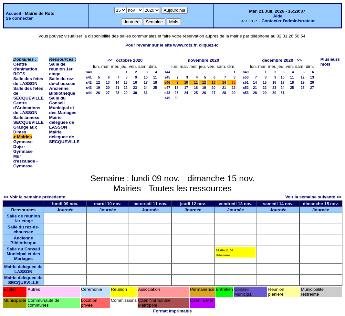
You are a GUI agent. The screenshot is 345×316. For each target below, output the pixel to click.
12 (98, 82)
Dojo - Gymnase (23, 149)
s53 (246, 93)
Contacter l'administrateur (288, 20)
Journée (65, 209)
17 (146, 82)
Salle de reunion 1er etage (61, 69)
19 (98, 88)
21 (117, 88)
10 (146, 77)
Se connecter (19, 18)
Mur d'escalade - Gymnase (25, 161)
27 (108, 93)
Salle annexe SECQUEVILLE (28, 120)
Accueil (13, 13)
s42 (89, 82)
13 (108, 82)
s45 (167, 77)
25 (155, 88)
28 (117, 93)
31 (146, 93)
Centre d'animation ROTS (25, 69)
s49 (167, 98)
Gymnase (23, 141)
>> (299, 60)
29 (126, 93)
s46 (167, 82)
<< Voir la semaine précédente (34, 197)
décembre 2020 (277, 60)
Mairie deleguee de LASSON (61, 122)
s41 (89, 77)
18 (155, 82)
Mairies (24, 136)
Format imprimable (172, 311)
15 (126, 82)
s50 (246, 77)
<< (110, 60)
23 (135, 88)
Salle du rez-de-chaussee (62, 81)
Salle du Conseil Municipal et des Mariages (62, 105)
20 (108, 88)
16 (135, 82)
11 (155, 77)
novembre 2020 (203, 60)
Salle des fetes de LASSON (28, 81)
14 (117, 82)
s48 (167, 93)
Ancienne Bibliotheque (62, 91)
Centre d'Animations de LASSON (26, 107)
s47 (167, 88)
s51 (246, 82)
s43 (89, 88)
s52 (246, 88)
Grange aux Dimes (25, 129)
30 (135, 93)
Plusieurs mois (330, 62)
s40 (89, 72)
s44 (89, 93)
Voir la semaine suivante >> (313, 197)
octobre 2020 (129, 60)
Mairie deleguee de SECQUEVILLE (64, 137)
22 (126, 88)
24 (146, 88)
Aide (277, 16)
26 (98, 93)
